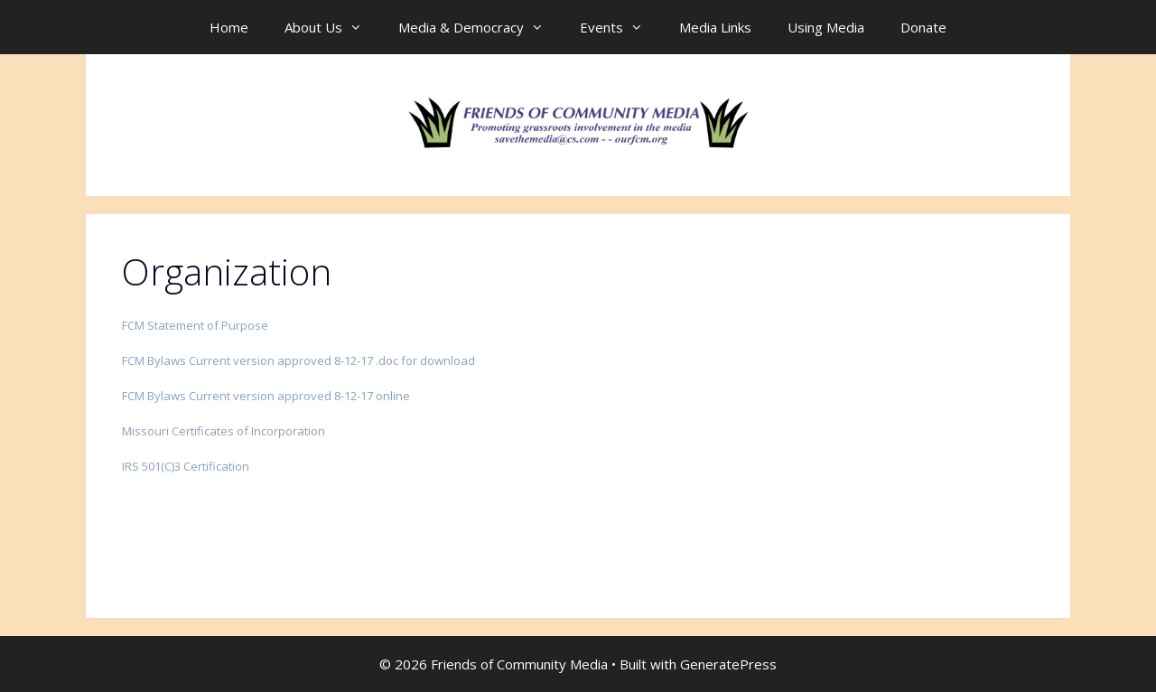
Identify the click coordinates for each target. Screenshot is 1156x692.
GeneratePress (728, 664)
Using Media (826, 27)
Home (229, 27)
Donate (923, 27)
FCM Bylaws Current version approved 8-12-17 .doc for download (298, 360)
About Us (332, 27)
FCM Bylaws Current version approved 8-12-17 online (266, 396)
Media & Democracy (480, 27)
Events (620, 27)
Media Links (715, 27)
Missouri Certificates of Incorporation (223, 431)
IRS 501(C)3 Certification (185, 466)
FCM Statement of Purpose (195, 325)
